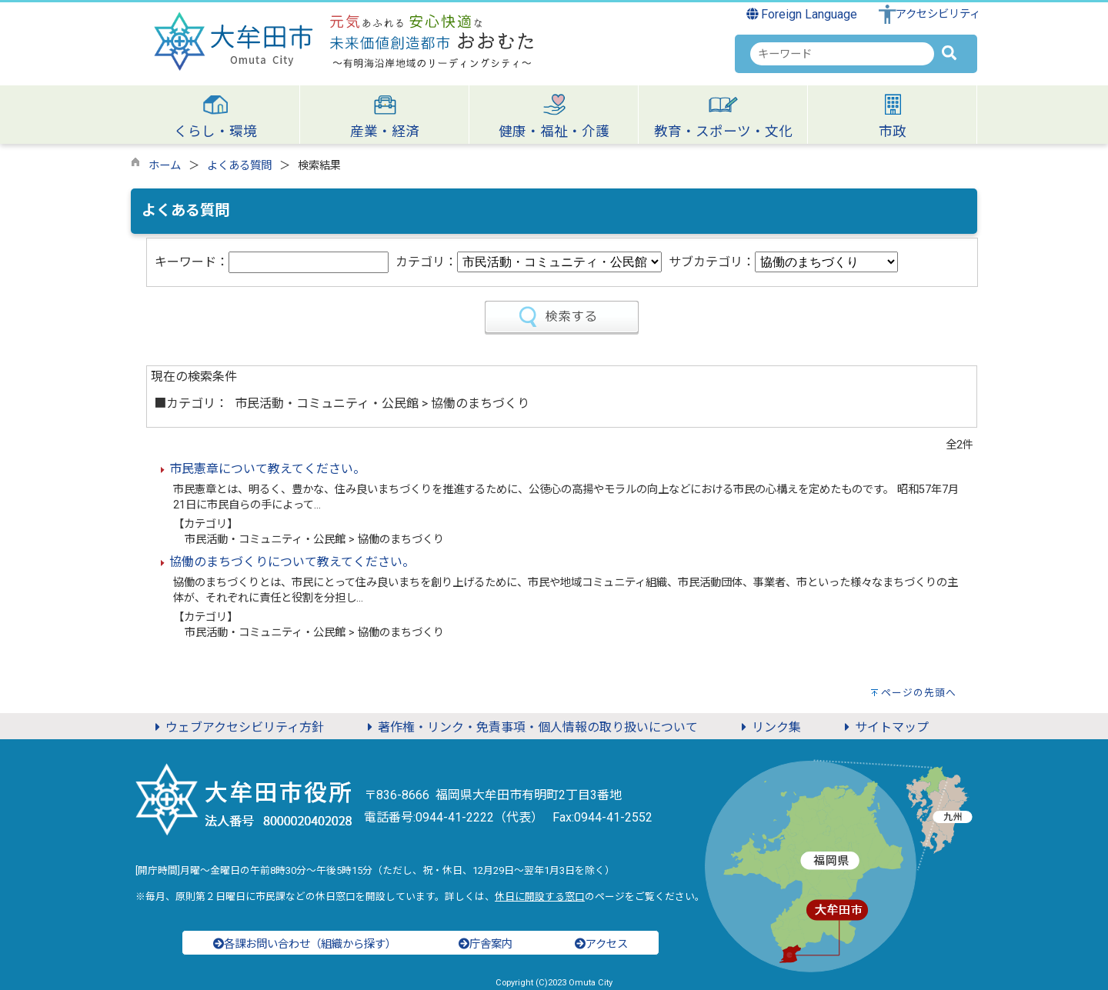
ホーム (165, 165)
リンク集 (768, 727)
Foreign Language (802, 14)
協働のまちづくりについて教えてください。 (292, 562)
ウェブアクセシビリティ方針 (237, 727)
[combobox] (842, 53)
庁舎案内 (485, 944)
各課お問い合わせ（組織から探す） (304, 944)
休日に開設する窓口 (540, 896)
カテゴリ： (426, 262)
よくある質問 (239, 165)
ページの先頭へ (918, 692)
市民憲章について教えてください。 (267, 469)
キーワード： (192, 262)
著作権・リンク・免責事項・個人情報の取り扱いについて (530, 727)
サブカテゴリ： (712, 262)
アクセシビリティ (938, 14)
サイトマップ (884, 727)
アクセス (601, 944)
